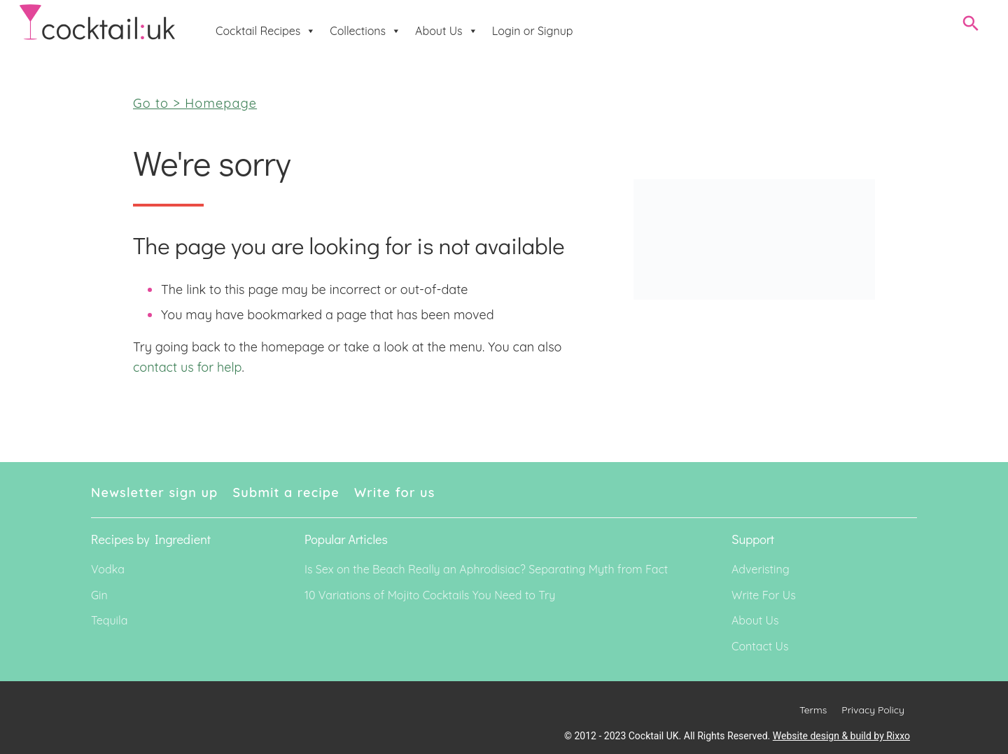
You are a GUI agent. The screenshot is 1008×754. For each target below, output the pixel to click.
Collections (365, 31)
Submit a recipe (286, 492)
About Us (446, 31)
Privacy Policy (872, 710)
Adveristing (761, 569)
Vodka (108, 569)
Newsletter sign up (154, 492)
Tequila (109, 620)
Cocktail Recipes (266, 31)
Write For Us (764, 595)
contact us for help (187, 367)
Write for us (394, 492)
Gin (99, 595)
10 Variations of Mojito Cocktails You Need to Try (429, 595)
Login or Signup (532, 31)
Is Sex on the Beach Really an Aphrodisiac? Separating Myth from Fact (486, 569)
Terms (813, 710)
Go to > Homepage (195, 103)
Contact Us (760, 646)
